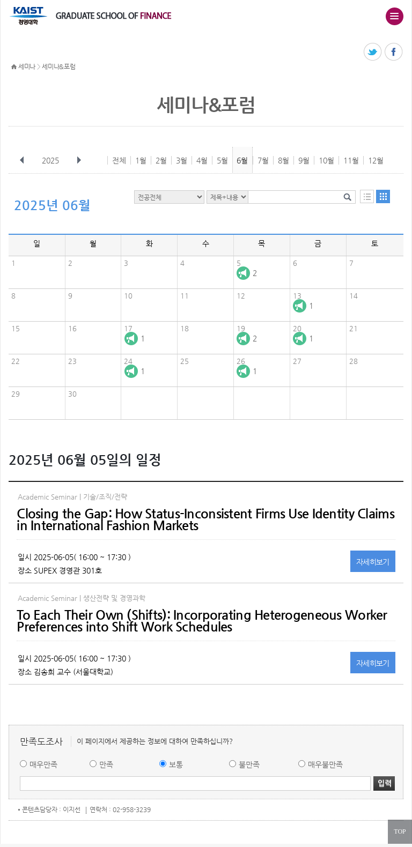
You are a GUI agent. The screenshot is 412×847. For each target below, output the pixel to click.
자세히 (372, 562)
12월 (376, 160)
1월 (140, 160)
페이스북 (394, 52)
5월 (222, 160)
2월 (161, 160)
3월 (181, 160)
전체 (119, 160)
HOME (14, 67)
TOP (400, 831)
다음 (78, 160)
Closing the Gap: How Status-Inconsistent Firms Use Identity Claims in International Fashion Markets (205, 519)
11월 (351, 160)
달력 (383, 196)
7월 (263, 160)
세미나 (26, 66)
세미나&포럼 (58, 66)
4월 (202, 160)
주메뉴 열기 (394, 16)
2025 (51, 160)
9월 (304, 160)
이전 (22, 160)
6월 (242, 160)
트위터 (373, 52)
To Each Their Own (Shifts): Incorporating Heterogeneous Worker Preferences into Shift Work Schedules (202, 620)
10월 (326, 160)
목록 (367, 196)
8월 (283, 160)
